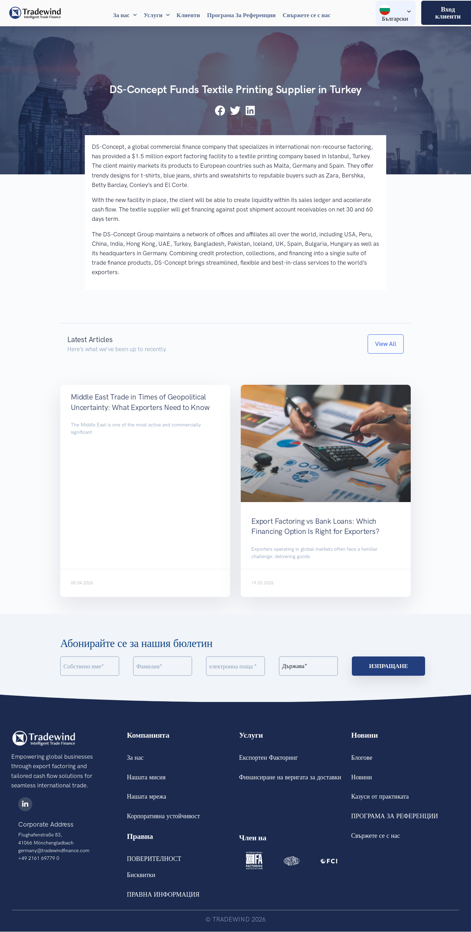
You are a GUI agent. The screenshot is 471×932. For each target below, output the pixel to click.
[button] (220, 110)
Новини (361, 777)
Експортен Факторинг (268, 757)
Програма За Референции (241, 15)
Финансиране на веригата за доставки (290, 777)
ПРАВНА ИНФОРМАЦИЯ (163, 895)
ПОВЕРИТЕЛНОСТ (154, 859)
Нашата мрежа (146, 797)
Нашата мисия (146, 777)
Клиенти (188, 15)
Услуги (157, 15)
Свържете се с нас (307, 15)
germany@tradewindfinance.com (53, 851)
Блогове (361, 757)
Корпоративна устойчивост (163, 816)
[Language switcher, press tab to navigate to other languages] (396, 13)
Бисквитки (141, 875)
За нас (125, 15)
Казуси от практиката (380, 797)
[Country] (308, 666)
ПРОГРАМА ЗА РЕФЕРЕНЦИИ (394, 816)
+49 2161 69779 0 (38, 858)
